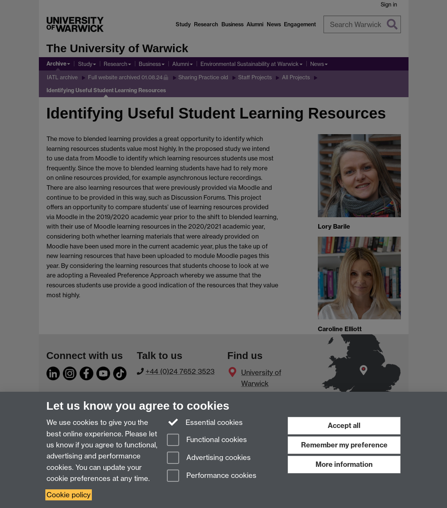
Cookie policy (68, 494)
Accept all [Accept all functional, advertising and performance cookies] (344, 425)
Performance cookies (211, 476)
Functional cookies (207, 440)
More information (344, 464)
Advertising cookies (209, 458)
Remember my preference (344, 445)
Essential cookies (205, 422)
